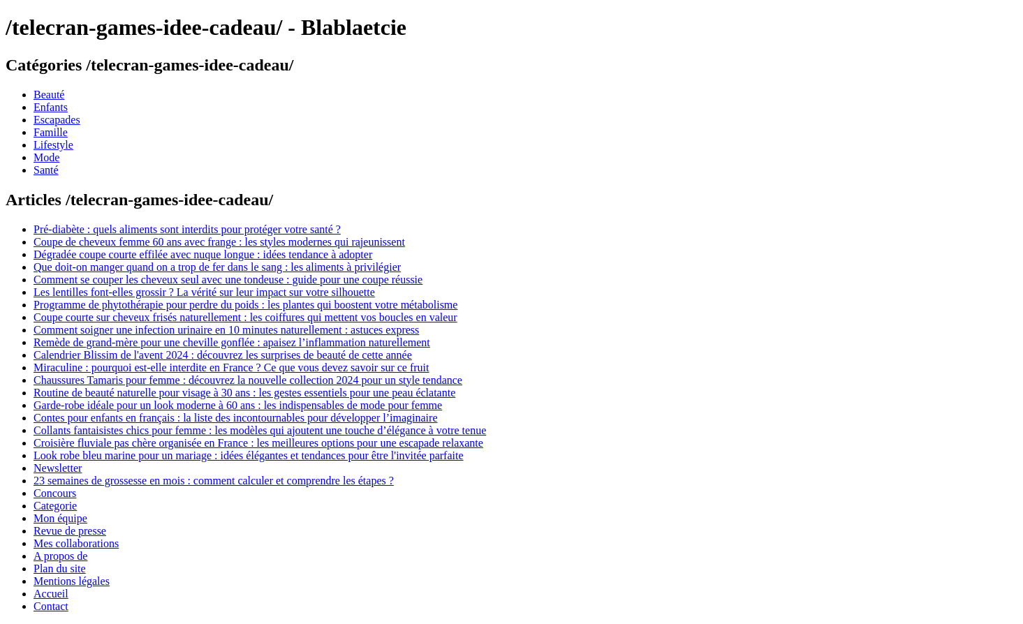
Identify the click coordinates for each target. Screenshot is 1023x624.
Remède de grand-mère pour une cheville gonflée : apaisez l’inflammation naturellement (232, 342)
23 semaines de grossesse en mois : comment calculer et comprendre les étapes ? (214, 480)
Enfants (51, 107)
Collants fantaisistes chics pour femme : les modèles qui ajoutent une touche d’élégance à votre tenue (260, 430)
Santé (46, 170)
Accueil (51, 594)
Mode (46, 157)
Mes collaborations (76, 543)
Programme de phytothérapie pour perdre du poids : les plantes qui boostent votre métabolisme (245, 305)
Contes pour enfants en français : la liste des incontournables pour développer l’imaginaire (235, 418)
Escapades (57, 120)
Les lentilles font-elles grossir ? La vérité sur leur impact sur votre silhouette (204, 292)
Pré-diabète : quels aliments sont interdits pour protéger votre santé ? (187, 229)
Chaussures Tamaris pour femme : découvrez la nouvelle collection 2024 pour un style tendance (248, 380)
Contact (51, 606)
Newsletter (58, 468)
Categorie (55, 506)
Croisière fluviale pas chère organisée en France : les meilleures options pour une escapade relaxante (258, 443)
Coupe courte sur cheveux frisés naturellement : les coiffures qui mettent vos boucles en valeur (245, 317)
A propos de (60, 556)
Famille (51, 132)
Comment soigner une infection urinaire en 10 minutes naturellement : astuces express (226, 330)
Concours (55, 493)
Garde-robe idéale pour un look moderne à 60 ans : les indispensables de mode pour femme (238, 405)
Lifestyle (53, 145)
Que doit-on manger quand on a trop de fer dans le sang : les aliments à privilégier (217, 267)
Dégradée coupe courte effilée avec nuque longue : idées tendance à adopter (203, 254)
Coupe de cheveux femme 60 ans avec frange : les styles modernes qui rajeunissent (219, 242)
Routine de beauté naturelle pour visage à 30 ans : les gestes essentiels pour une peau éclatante (244, 393)
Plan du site (60, 568)
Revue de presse (70, 531)
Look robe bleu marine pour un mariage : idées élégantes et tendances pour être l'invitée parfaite (249, 455)
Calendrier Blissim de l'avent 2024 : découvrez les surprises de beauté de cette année (223, 355)
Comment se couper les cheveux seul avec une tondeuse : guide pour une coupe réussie (228, 279)
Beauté (49, 95)
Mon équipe (60, 518)
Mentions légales (72, 581)
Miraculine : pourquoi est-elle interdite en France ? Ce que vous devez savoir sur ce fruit (231, 367)
